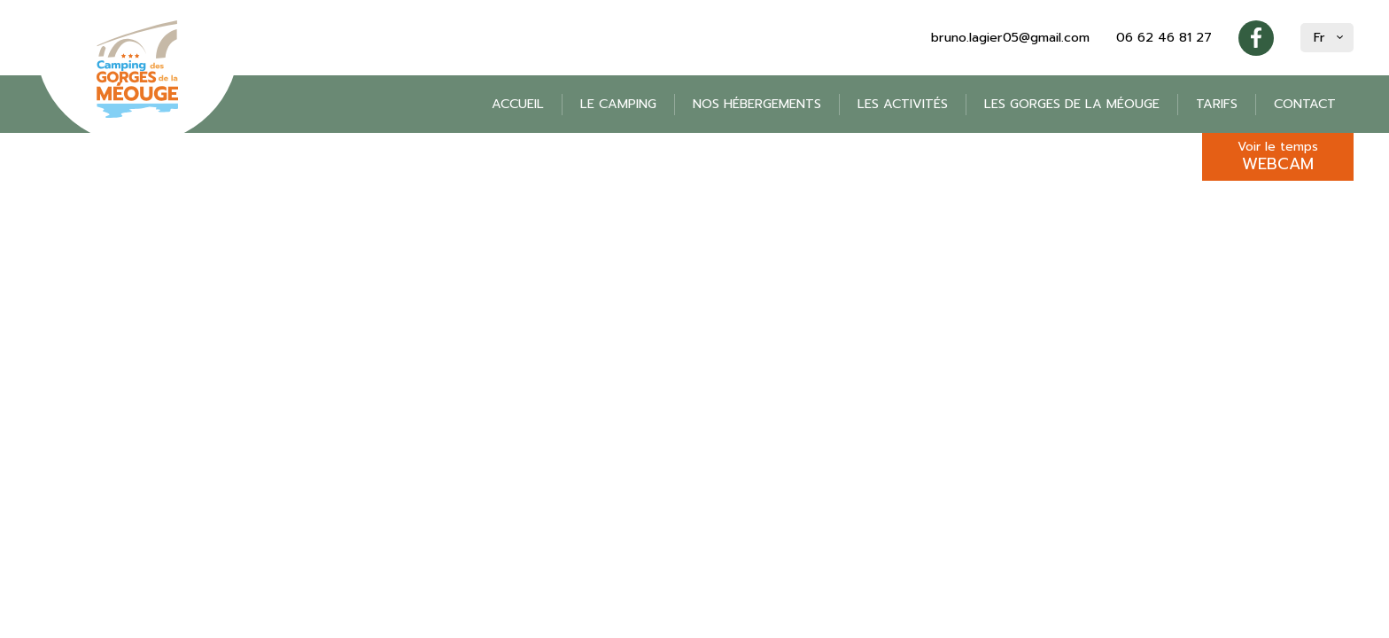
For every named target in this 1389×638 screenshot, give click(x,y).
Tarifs (1217, 104)
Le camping (618, 104)
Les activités (902, 104)
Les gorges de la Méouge (1072, 104)
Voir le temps (1278, 156)
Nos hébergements (757, 104)
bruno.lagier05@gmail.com (1010, 37)
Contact (1305, 104)
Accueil (518, 104)
